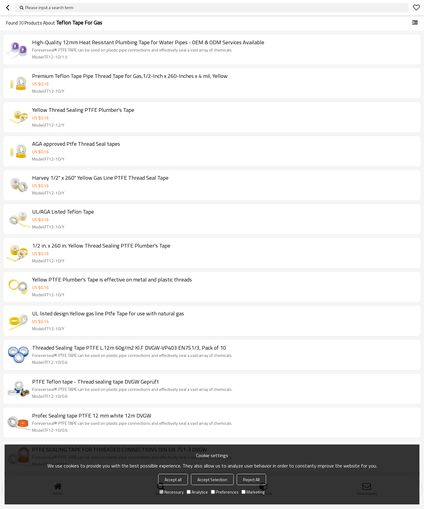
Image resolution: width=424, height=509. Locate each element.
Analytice (197, 492)
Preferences (225, 492)
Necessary (171, 492)
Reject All (251, 479)
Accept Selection (212, 479)
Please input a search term (49, 7)
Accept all (173, 479)
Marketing (253, 492)
